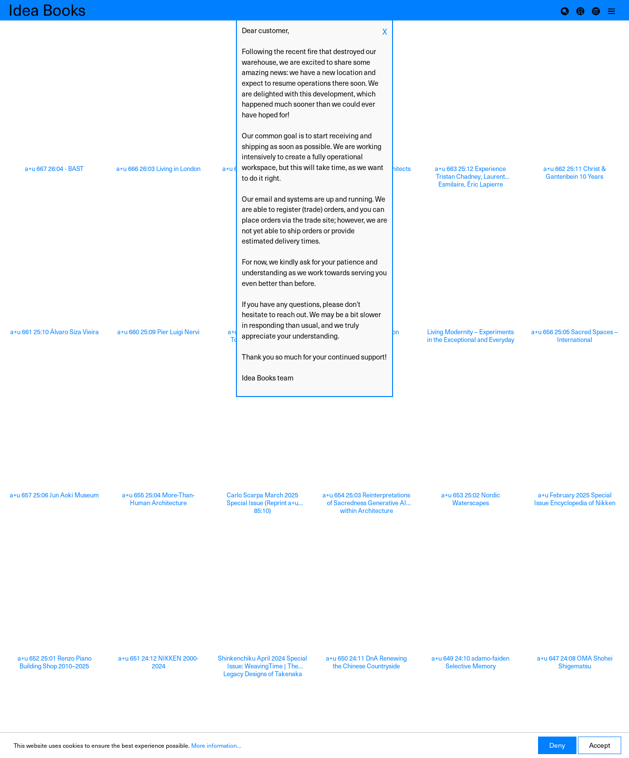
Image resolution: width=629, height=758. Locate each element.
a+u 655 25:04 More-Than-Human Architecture (158, 499)
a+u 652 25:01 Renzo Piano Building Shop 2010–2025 (54, 662)
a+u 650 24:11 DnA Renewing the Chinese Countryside (366, 662)
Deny (557, 745)
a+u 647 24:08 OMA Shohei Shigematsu (574, 662)
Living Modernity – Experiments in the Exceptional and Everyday (470, 336)
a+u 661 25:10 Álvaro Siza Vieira (54, 332)
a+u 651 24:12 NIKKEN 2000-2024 (158, 662)
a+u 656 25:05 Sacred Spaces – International (574, 336)
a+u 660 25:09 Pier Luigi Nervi (158, 332)
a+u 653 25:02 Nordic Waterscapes (470, 499)
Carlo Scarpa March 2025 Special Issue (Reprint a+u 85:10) (262, 502)
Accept (599, 745)
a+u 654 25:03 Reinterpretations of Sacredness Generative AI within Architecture (366, 502)
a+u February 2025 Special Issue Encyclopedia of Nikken (574, 499)
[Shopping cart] (580, 10)
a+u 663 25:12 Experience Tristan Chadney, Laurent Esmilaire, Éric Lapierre (470, 176)
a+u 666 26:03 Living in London (158, 169)
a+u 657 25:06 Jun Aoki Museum (54, 495)
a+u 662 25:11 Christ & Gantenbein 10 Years (574, 173)
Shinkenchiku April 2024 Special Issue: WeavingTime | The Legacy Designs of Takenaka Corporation (262, 666)
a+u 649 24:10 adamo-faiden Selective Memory (470, 662)
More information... (216, 745)
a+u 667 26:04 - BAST (54, 169)
